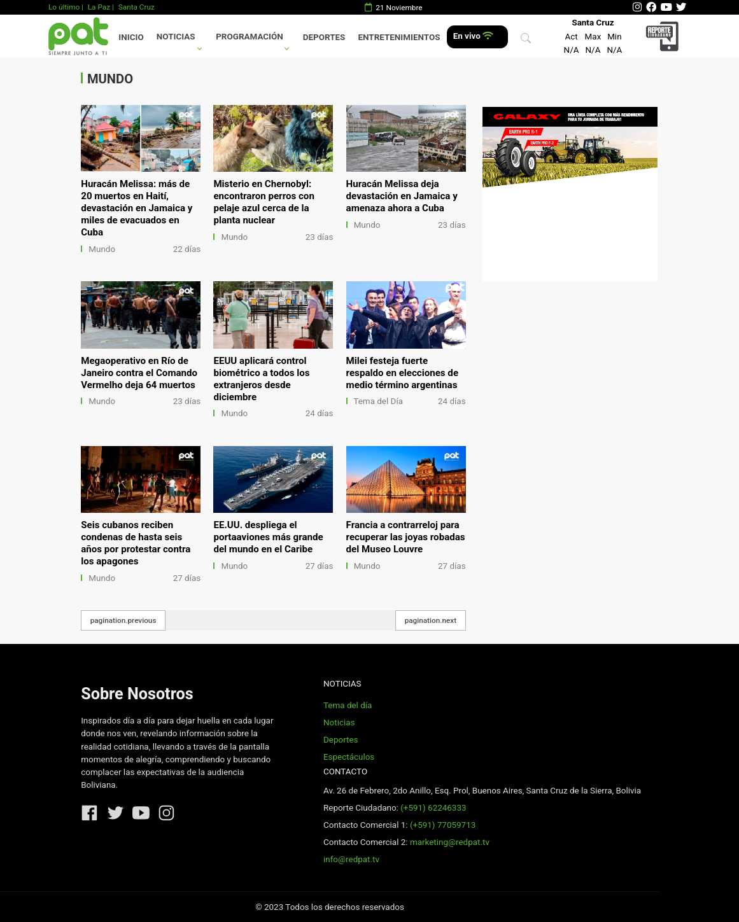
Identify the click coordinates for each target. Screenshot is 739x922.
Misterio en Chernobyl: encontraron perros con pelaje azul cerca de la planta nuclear (263, 202)
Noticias (176, 36)
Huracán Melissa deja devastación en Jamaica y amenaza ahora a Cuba (402, 196)
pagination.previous (123, 620)
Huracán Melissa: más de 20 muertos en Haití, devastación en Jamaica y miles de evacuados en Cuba (136, 208)
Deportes (324, 37)
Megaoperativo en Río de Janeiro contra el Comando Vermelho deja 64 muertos (139, 373)
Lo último (64, 7)
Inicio (130, 37)
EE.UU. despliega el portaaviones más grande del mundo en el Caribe (268, 537)
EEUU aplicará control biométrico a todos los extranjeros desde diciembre (261, 379)
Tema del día (347, 705)
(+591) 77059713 (442, 825)
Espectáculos (348, 757)
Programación (249, 36)
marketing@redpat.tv (449, 842)
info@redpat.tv (351, 859)
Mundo (101, 249)
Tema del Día (378, 401)
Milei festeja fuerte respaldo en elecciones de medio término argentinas (402, 373)
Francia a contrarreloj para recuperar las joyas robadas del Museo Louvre (405, 537)
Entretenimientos (399, 37)
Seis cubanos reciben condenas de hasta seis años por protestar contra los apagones (135, 543)
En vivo (473, 36)
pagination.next (431, 620)
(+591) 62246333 (433, 808)
